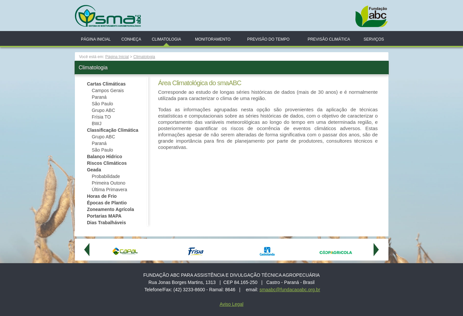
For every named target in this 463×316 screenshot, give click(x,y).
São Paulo (102, 103)
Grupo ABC (104, 110)
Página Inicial (96, 39)
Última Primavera (109, 189)
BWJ (97, 123)
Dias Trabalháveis (106, 222)
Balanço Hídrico (104, 156)
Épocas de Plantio (107, 202)
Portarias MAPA (104, 216)
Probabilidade (106, 176)
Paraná (99, 97)
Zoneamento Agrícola (110, 209)
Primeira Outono (108, 183)
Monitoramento (213, 39)
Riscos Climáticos (107, 163)
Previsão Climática (329, 39)
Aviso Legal (231, 304)
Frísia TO (101, 117)
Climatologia (166, 39)
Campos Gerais (108, 90)
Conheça (131, 39)
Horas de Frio (101, 196)
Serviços (374, 39)
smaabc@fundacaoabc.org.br (289, 289)
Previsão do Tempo (268, 39)
